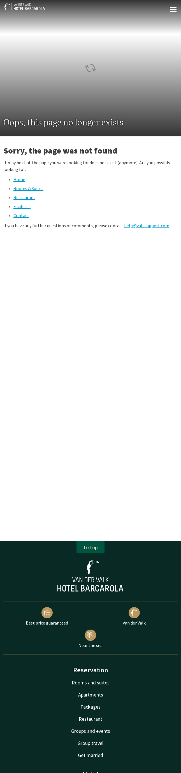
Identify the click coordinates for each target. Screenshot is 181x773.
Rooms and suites (91, 682)
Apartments (90, 694)
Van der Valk (134, 616)
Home (19, 179)
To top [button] (90, 547)
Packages (90, 707)
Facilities (22, 206)
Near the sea (90, 639)
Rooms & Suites (28, 188)
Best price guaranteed (47, 616)
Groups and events (90, 731)
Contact (21, 215)
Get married (90, 755)
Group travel (90, 743)
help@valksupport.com (146, 225)
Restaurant (24, 197)
